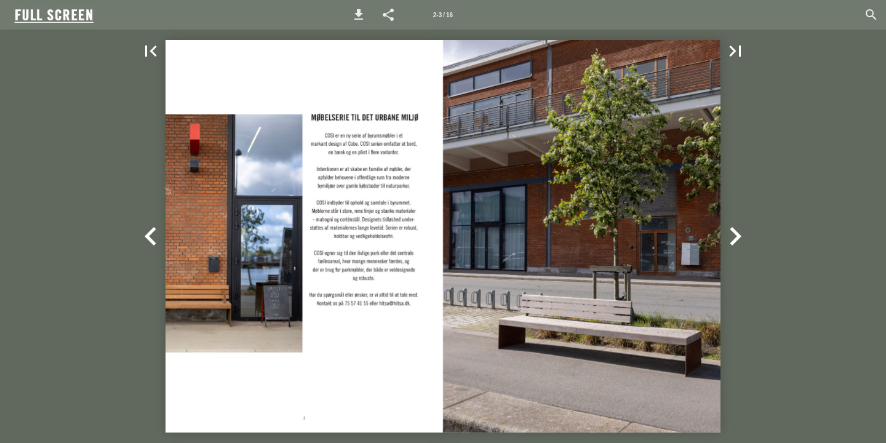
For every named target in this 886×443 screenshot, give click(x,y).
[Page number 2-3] (443, 15)
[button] (358, 15)
